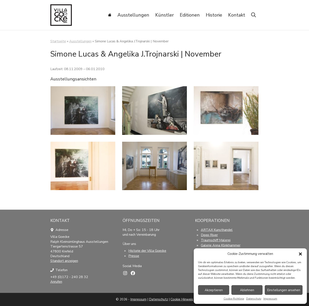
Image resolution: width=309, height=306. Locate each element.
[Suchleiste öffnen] (253, 15)
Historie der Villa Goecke (147, 250)
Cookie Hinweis (182, 299)
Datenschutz (253, 298)
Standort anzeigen (64, 260)
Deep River (209, 235)
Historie (214, 15)
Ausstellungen (133, 15)
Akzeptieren (214, 290)
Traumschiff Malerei (216, 240)
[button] (300, 254)
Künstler (164, 15)
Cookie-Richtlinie (234, 298)
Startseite (58, 41)
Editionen (190, 15)
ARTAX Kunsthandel (217, 230)
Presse (133, 256)
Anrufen (56, 281)
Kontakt (236, 15)
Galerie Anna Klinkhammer (220, 245)
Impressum (270, 298)
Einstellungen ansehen (283, 290)
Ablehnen (247, 290)
